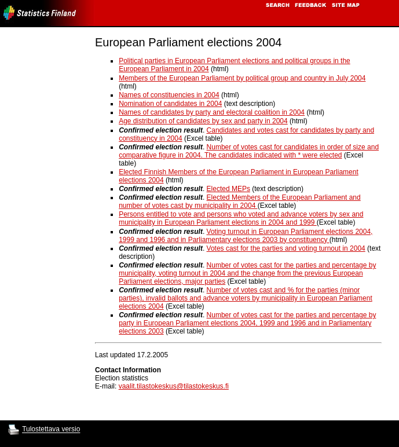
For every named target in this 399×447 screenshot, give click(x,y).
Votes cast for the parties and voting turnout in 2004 (286, 248)
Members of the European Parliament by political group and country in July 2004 (242, 78)
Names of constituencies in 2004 (169, 95)
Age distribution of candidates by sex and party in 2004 (203, 121)
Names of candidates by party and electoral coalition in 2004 (212, 112)
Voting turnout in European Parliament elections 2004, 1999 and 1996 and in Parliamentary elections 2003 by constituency (245, 236)
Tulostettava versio (51, 430)
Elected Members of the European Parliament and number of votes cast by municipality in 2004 (240, 201)
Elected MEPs (228, 189)
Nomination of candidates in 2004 (170, 104)
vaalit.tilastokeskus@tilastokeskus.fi (174, 386)
